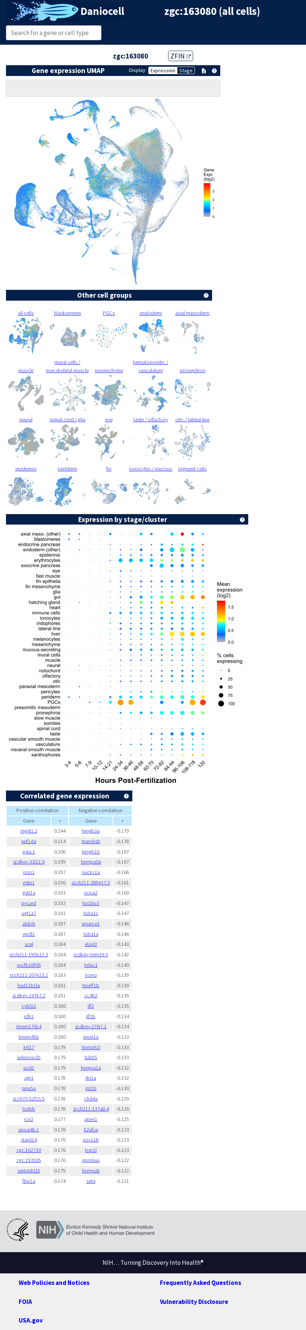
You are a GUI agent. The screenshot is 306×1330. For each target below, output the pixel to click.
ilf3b (90, 1016)
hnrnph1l (91, 1047)
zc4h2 (90, 995)
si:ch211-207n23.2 (29, 975)
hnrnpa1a (91, 1067)
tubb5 (91, 1057)
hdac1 (91, 965)
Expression (163, 70)
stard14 (29, 1139)
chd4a (91, 1098)
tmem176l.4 (28, 1026)
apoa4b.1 (28, 1129)
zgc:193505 (28, 1160)
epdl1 (29, 934)
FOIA (25, 1302)
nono (91, 975)
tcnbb (28, 1108)
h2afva (91, 1129)
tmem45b (29, 1036)
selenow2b (29, 1057)
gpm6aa (91, 1160)
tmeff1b (90, 985)
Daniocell (102, 11)
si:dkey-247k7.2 (28, 995)
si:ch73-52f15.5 (29, 1098)
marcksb (91, 841)
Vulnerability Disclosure (194, 1302)
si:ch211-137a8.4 (91, 1108)
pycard (28, 903)
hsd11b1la (29, 985)
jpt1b (91, 1088)
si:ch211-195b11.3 (28, 954)
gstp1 (29, 882)
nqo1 (29, 872)
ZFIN (180, 55)
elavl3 (91, 944)
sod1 (28, 1067)
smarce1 (91, 923)
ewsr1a (90, 1036)
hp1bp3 (90, 903)
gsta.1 (28, 851)
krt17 (28, 1047)
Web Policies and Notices (54, 1283)
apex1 (90, 1119)
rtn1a (90, 1077)
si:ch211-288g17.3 (91, 882)
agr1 (29, 1077)
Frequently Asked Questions (200, 1283)
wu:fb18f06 (29, 965)
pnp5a (29, 1088)
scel (29, 944)
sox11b (91, 1139)
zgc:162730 (28, 1150)
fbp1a (28, 1181)
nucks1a (91, 872)
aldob (28, 923)
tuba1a (90, 934)
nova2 (91, 892)
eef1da (28, 841)
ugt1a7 (29, 913)
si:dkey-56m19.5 (90, 954)
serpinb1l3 (29, 1170)
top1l (91, 1150)
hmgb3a (91, 830)
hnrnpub (91, 1170)
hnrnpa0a (91, 861)
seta (90, 1181)
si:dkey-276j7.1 (91, 1026)
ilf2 (91, 1006)
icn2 (28, 1119)
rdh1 (29, 1016)
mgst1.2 (28, 830)
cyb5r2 (29, 1006)
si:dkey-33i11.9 (29, 861)
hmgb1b (91, 851)
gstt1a (28, 892)
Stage (186, 70)
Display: (137, 70)
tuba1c (90, 913)
